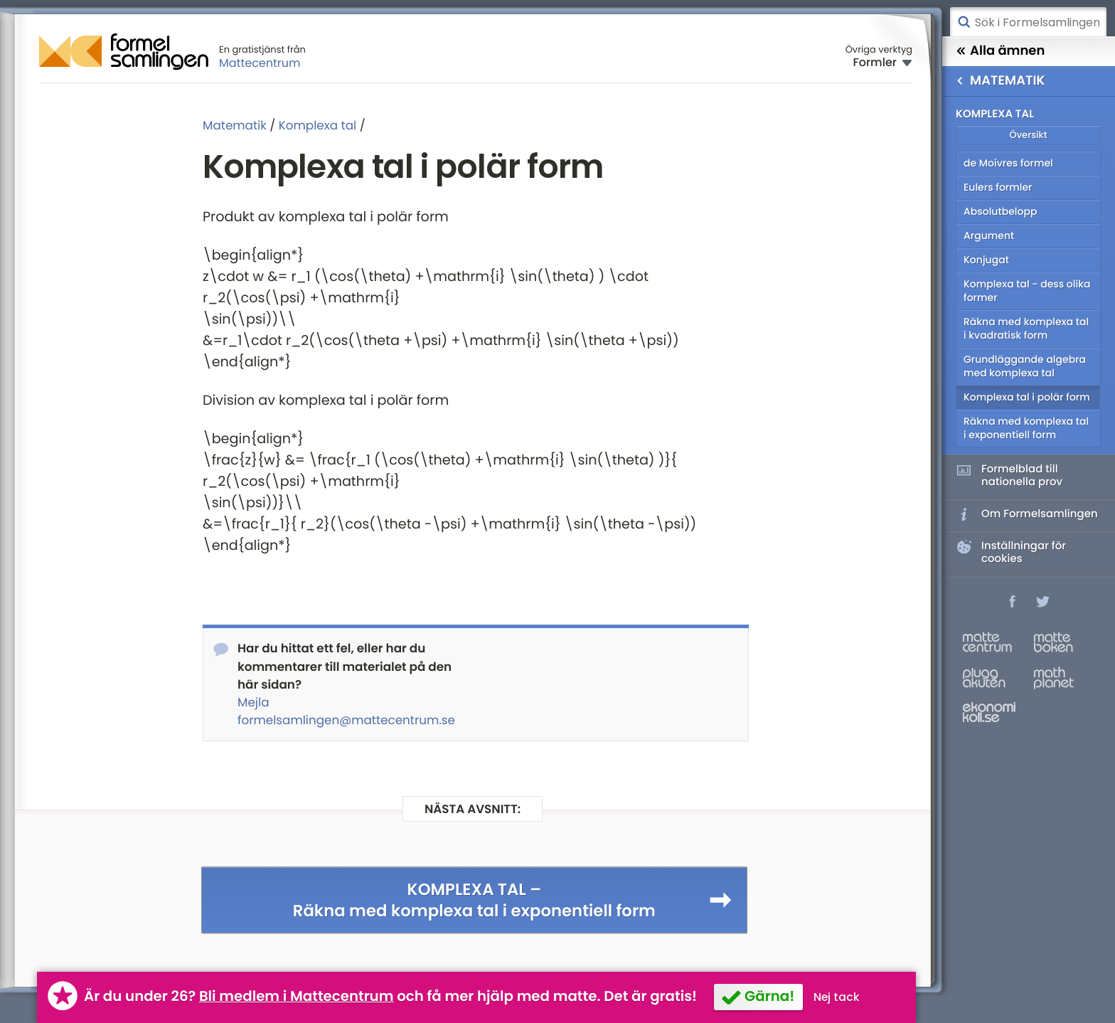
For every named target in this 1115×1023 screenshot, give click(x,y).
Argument (989, 235)
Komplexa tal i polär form (1027, 397)
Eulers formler (998, 187)
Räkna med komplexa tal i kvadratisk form (1026, 328)
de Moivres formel (1008, 163)
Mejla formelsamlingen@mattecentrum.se (346, 711)
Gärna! (769, 996)
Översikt (1028, 135)
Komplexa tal (317, 125)
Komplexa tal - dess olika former (1027, 290)
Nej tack (836, 997)
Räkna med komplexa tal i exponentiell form (1026, 428)
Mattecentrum (260, 63)
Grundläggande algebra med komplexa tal (1025, 366)
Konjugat (986, 260)
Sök (963, 22)
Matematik (235, 125)
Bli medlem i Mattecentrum (296, 996)
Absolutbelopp (1000, 211)
